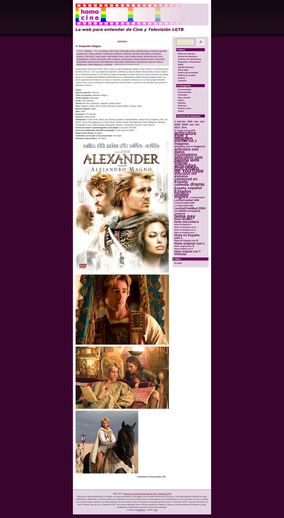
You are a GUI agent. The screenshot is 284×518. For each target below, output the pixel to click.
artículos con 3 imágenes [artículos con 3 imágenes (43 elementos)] (189, 146)
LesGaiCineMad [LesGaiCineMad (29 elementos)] (197, 197)
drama (121, 56)
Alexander (163, 51)
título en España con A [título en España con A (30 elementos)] (185, 227)
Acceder (178, 263)
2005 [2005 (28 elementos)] (191, 125)
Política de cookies (187, 75)
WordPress (140, 510)
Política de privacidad (188, 73)
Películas (182, 106)
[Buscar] (201, 42)
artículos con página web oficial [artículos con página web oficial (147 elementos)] (188, 160)
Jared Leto (116, 59)
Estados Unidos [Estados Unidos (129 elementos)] (182, 192)
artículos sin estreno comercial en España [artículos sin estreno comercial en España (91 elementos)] (185, 177)
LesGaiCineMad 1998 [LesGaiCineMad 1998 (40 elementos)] (186, 200)
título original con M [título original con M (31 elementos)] (184, 246)
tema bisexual (142, 62)
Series (181, 111)
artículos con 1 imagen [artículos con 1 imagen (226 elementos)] (185, 136)
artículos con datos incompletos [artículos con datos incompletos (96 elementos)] (186, 152)
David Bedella (112, 56)
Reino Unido (119, 62)
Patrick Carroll (93, 62)
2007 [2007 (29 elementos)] (197, 125)
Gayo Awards (184, 97)
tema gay (152, 62)
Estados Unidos (136, 56)
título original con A (95, 64)
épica (127, 56)
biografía (135, 53)
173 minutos (103, 51)
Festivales (182, 95)
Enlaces (181, 78)
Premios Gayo (184, 108)
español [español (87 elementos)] (195, 188)
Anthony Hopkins (95, 53)
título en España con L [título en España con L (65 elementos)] (186, 236)
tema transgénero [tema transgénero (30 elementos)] (182, 224)
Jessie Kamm (127, 59)
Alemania (154, 51)
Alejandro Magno (90, 46)
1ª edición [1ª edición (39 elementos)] (180, 121)
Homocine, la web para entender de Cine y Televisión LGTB (147, 494)
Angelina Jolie (82, 53)
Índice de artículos (186, 54)
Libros (181, 100)
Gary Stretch (102, 59)
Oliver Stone (160, 59)
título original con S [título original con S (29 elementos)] (183, 249)
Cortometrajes (184, 89)
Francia (93, 59)
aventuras (127, 53)
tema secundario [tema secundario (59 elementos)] (186, 221)
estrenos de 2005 (150, 56)
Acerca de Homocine (187, 56)
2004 (111, 51)
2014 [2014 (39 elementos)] (184, 127)
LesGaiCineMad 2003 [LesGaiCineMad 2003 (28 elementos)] (184, 205)
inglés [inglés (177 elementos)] (181, 196)
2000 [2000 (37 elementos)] (189, 121)
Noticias (182, 103)
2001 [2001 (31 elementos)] (196, 121)
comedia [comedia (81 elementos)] (181, 184)
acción (116, 51)
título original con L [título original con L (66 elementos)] (189, 243)
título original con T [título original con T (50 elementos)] (187, 251)
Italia (109, 59)
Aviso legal (183, 70)
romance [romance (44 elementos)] (179, 213)
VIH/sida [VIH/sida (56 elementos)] (180, 254)
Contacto (182, 81)
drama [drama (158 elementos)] (197, 184)
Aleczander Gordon (127, 51)
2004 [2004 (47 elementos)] (185, 124)
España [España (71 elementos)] (180, 188)
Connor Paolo (100, 56)
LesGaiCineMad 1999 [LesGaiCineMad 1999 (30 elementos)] (184, 203)
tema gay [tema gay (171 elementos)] (184, 216)
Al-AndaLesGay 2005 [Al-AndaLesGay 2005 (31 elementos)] (184, 130)
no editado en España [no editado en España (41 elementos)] (187, 211)
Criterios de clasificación (189, 59)
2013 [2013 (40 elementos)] (177, 127)
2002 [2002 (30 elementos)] (202, 122)
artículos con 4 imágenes (113, 53)
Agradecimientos (186, 67)
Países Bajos (81, 62)
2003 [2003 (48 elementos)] (177, 124)
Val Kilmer (108, 64)
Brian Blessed (145, 53)
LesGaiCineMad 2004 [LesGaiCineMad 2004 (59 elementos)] (189, 208)
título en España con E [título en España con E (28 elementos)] (184, 232)
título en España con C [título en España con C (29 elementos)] (185, 230)
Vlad (155, 510)
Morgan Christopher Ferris (143, 59)
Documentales (184, 92)
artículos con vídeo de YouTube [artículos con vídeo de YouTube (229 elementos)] (189, 168)
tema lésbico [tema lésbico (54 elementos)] (183, 219)
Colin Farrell (89, 56)
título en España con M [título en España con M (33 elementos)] (186, 240)
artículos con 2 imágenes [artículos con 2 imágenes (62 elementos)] (185, 142)
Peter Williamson (106, 62)
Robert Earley (130, 62)
